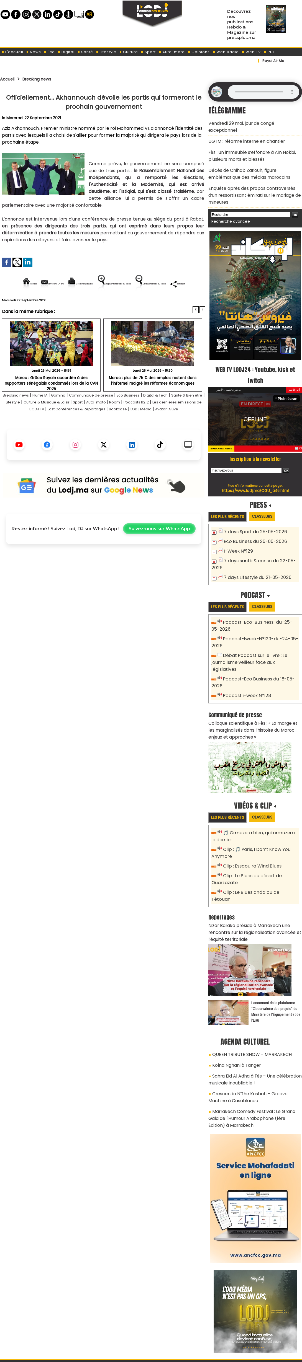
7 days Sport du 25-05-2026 (252, 514)
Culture (128, 52)
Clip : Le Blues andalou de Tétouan (258, 855)
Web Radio (226, 52)
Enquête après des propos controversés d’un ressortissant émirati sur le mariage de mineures (251, 179)
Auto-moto (171, 52)
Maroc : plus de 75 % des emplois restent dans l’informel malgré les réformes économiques (153, 399)
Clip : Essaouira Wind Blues (250, 830)
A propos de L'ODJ (39, 1329)
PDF (269, 52)
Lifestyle (106, 52)
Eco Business (152, 414)
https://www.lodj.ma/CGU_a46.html (255, 473)
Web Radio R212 (264, 1331)
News (33, 52)
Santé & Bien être (21, 421)
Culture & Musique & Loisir (93, 421)
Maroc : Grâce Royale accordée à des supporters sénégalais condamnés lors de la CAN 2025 (51, 399)
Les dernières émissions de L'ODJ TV (60, 428)
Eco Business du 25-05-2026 (252, 524)
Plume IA (49, 414)
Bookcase (186, 428)
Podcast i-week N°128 (245, 665)
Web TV (251, 52)
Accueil (8, 79)
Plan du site (137, 1354)
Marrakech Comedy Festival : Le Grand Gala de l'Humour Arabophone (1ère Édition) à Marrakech (252, 1062)
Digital (66, 52)
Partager (139, 302)
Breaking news (42, 79)
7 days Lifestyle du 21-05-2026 (255, 557)
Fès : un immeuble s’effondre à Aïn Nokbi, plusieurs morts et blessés (248, 145)
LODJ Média (87, 435)
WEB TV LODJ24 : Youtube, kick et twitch (255, 357)
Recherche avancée (228, 204)
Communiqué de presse (109, 414)
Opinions (199, 52)
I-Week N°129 (237, 533)
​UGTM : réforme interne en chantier (242, 132)
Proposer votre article (113, 1329)
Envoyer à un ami (53, 284)
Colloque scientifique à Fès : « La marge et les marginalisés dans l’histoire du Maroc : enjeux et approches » (254, 697)
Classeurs (268, 499)
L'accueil (12, 52)
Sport (148, 52)
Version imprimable (106, 284)
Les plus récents (229, 499)
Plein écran (288, 380)
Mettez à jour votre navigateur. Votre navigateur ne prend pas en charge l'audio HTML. (263, 92)
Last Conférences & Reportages (137, 428)
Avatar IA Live (118, 435)
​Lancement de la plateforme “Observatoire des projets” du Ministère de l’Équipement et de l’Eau (275, 963)
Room (174, 421)
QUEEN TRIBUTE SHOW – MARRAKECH (246, 1006)
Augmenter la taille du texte (170, 284)
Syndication (164, 1354)
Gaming (71, 414)
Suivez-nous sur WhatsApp (159, 554)
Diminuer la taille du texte (89, 302)
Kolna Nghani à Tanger (234, 1016)
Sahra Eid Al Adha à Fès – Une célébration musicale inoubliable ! (250, 1028)
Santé (85, 52)
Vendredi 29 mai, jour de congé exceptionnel (251, 122)
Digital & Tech (185, 414)
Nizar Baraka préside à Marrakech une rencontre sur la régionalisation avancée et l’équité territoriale (254, 886)
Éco (49, 52)
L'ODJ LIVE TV (187, 1329)
